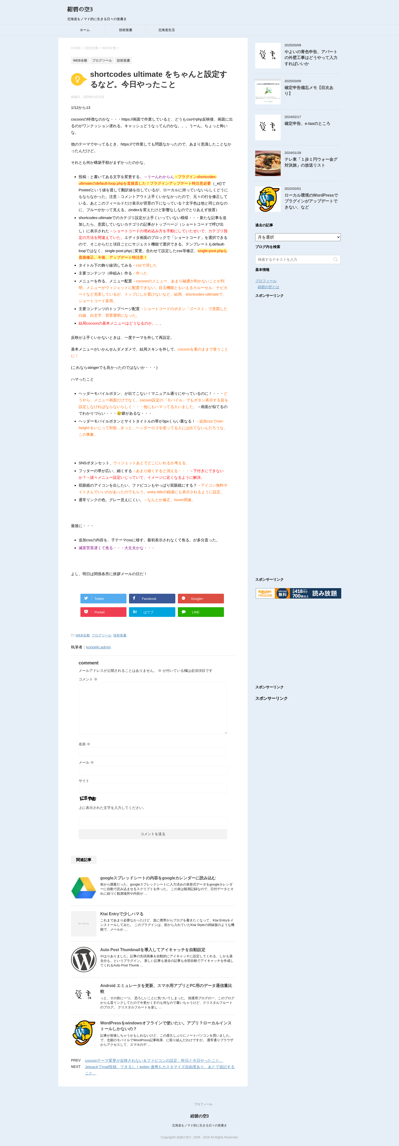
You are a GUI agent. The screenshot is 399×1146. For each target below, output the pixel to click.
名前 (84, 744)
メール (86, 762)
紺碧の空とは (268, 287)
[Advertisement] (298, 432)
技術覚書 (125, 30)
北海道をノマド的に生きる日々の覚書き (199, 1125)
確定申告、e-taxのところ (307, 123)
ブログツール (101, 635)
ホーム (85, 30)
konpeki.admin (98, 647)
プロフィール (266, 281)
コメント (88, 679)
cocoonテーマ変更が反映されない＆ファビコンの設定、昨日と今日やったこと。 (154, 1060)
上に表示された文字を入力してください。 (112, 808)
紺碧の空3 (80, 9)
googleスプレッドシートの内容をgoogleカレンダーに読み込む (158, 878)
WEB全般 (83, 635)
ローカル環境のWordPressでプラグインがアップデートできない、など (311, 201)
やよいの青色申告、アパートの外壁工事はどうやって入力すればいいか (310, 58)
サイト (84, 781)
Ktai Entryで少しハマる (122, 914)
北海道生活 (166, 30)
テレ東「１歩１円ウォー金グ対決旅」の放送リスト (310, 162)
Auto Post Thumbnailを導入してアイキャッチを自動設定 (152, 950)
